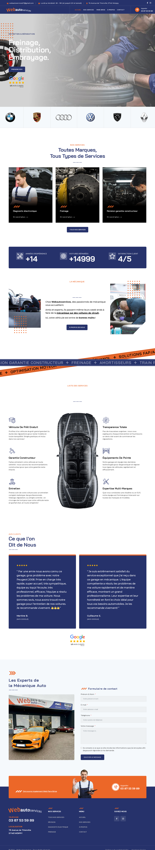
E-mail (83, 705)
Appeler (144, 8)
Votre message (87, 726)
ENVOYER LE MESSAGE (92, 757)
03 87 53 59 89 (147, 11)
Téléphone (85, 715)
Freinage (64, 211)
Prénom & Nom (87, 694)
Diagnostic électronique (25, 211)
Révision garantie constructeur (122, 211)
